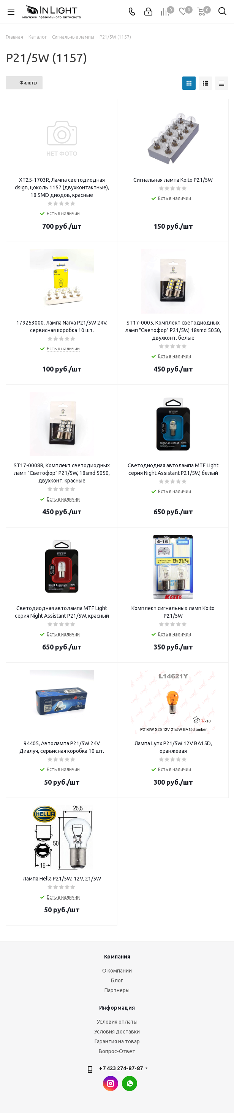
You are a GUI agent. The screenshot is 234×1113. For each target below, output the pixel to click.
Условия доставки (117, 1032)
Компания (117, 957)
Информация (117, 1008)
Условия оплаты (117, 1022)
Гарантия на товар (117, 1041)
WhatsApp (129, 1083)
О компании (117, 971)
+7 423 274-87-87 (121, 1068)
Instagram (110, 1083)
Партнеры (117, 990)
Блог (117, 980)
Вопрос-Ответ (117, 1051)
